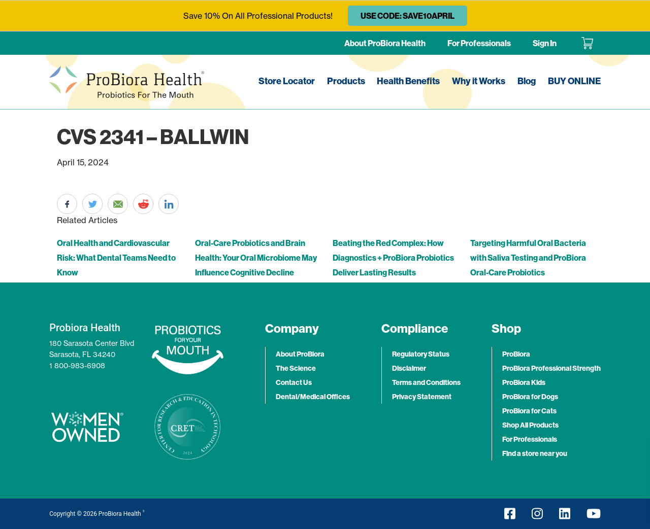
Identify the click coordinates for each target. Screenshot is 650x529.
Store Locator (286, 81)
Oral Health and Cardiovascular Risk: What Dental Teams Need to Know (116, 257)
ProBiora (516, 354)
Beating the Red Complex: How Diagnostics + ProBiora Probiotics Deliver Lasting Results (393, 257)
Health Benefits (408, 81)
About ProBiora (300, 354)
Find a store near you (534, 453)
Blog (526, 81)
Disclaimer (409, 368)
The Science (296, 368)
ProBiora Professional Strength (551, 368)
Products (346, 81)
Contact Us (294, 382)
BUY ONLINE (574, 81)
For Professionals (479, 43)
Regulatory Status (420, 354)
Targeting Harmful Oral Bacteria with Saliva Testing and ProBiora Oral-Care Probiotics (528, 257)
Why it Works (478, 81)
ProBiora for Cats (529, 410)
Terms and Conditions (426, 382)
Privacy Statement (421, 396)
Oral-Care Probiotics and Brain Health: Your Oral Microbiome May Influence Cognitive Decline (256, 257)
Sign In (545, 43)
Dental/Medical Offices (313, 396)
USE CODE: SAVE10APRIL (407, 16)
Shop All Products (530, 425)
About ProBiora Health (385, 43)
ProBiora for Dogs (530, 396)
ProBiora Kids (523, 382)
